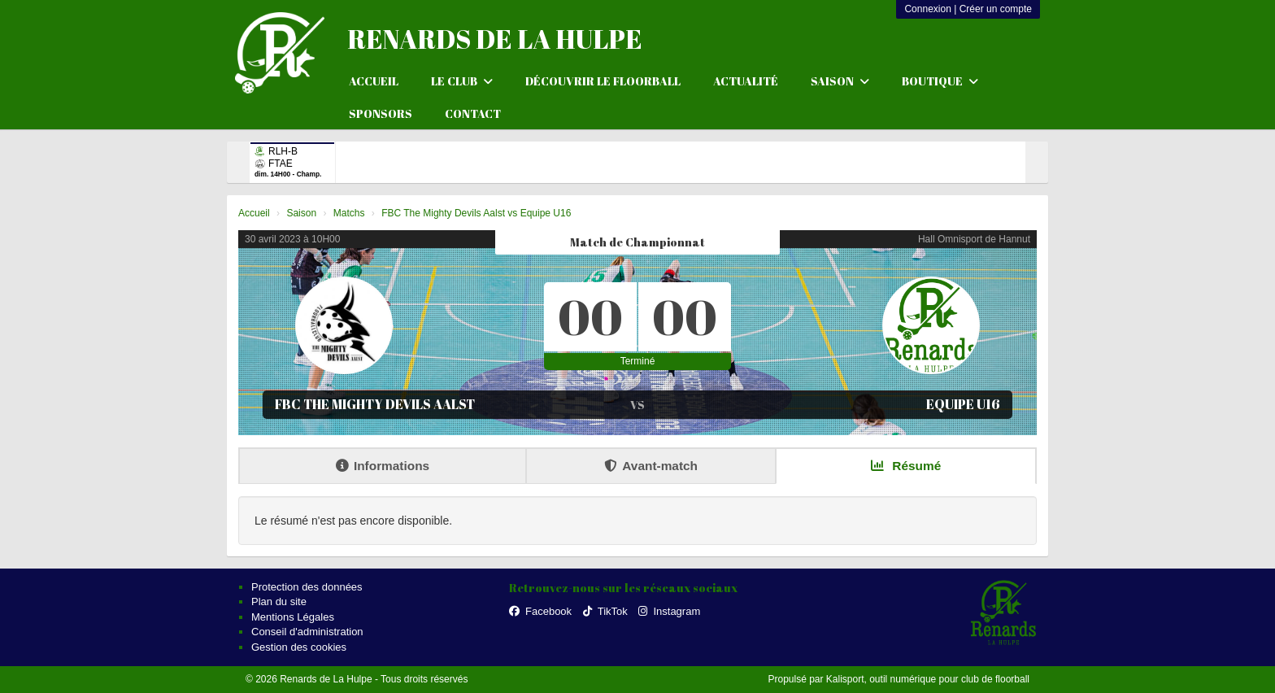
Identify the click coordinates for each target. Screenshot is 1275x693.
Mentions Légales (292, 617)
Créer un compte (996, 9)
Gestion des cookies (298, 647)
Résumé (906, 466)
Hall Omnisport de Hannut (974, 239)
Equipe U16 (963, 404)
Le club (462, 81)
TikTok (605, 611)
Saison (840, 81)
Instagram (669, 611)
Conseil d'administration (307, 631)
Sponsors (380, 113)
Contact (473, 113)
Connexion (927, 9)
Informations (382, 466)
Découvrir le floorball (603, 81)
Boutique (940, 81)
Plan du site (279, 601)
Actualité (745, 81)
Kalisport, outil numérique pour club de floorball (927, 679)
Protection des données (307, 587)
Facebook (540, 611)
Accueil (373, 81)
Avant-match (651, 466)
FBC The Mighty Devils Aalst (375, 404)
